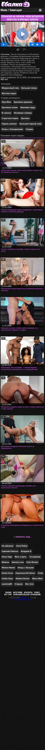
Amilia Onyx (7, 579)
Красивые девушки (23, 102)
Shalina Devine (22, 579)
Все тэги (8, 594)
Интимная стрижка (23, 113)
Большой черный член (31, 124)
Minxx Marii (37, 579)
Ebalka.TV (24, 598)
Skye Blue (6, 102)
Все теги (29, 584)
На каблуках (7, 546)
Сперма (29, 129)
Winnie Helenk (8, 568)
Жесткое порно (9, 93)
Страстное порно (10, 118)
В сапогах (6, 113)
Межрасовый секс (10, 88)
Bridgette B (26, 551)
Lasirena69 (7, 584)
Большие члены (29, 88)
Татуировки (34, 557)
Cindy (40, 573)
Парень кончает (9, 124)
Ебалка (8, 592)
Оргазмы (25, 118)
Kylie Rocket (32, 562)
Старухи (19, 584)
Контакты (28, 592)
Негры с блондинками (12, 129)
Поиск (37, 592)
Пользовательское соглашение (27, 594)
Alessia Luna (18, 562)
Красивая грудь (27, 107)
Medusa (5, 562)
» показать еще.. (22, 537)
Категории (17, 592)
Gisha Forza (7, 573)
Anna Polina (21, 546)
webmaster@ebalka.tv (22, 600)
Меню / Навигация (11, 10)
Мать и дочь (20, 557)
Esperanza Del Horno (25, 573)
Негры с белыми (26, 568)
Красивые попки (10, 107)
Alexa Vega (7, 557)
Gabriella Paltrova (10, 551)
